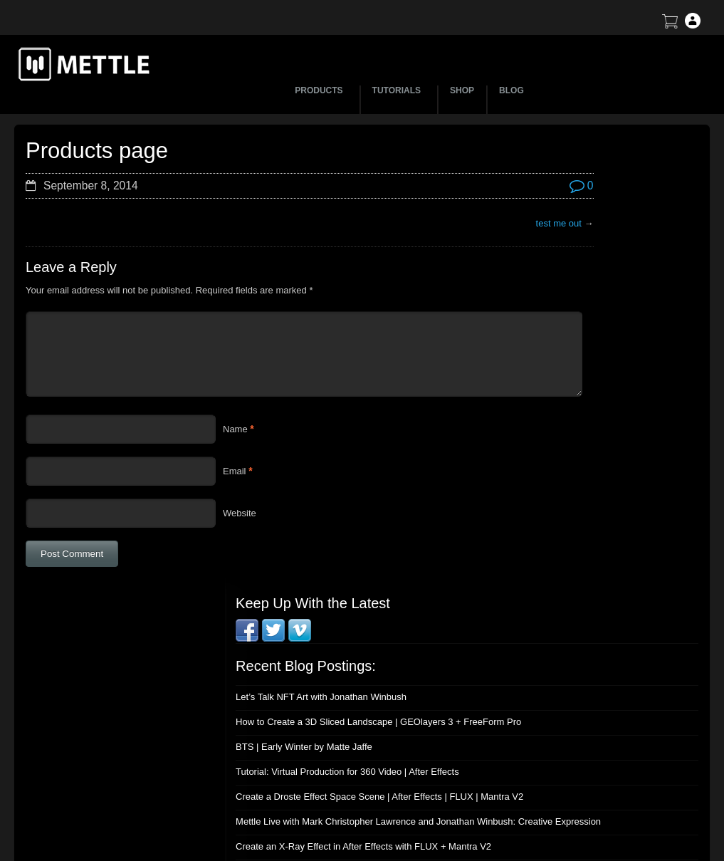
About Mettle (578, 694)
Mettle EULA (578, 769)
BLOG (511, 90)
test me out (432, 223)
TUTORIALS (398, 90)
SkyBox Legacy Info (593, 819)
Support (568, 719)
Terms (564, 744)
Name (235, 429)
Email (234, 471)
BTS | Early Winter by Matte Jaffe (556, 313)
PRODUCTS (321, 90)
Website (239, 513)
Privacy (567, 794)
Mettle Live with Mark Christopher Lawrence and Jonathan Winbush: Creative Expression (587, 415)
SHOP (462, 90)
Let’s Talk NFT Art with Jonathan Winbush (573, 253)
